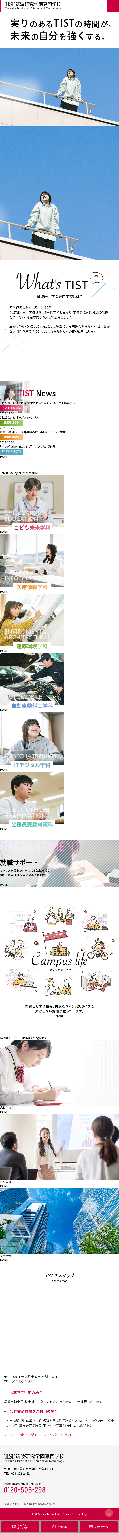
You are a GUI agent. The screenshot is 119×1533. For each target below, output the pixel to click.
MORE (4, 457)
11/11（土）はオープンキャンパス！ (20, 417)
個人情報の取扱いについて (39, 1504)
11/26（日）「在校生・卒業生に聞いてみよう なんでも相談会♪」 (38, 403)
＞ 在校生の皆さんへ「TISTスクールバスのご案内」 (38, 1434)
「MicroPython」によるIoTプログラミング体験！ (28, 446)
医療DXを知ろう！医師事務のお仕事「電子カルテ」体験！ (33, 432)
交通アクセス (12, 1504)
